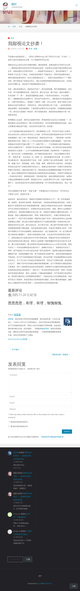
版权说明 (45, 328)
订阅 (28, 559)
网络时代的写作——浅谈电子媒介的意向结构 (22, 455)
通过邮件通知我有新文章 (19, 426)
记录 (14, 26)
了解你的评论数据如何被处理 (51, 437)
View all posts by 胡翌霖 (19, 339)
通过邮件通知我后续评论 (19, 422)
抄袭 (35, 48)
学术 (30, 48)
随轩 (14, 4)
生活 (20, 26)
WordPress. (48, 583)
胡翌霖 (10, 319)
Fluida (39, 583)
